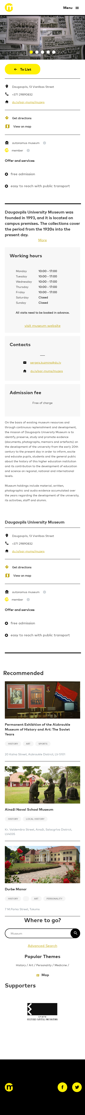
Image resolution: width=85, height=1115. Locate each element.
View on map (22, 126)
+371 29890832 (22, 94)
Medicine (61, 965)
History (21, 965)
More (42, 239)
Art (31, 965)
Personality (44, 965)
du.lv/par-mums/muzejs (28, 102)
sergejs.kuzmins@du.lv (45, 362)
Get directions (21, 118)
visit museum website (43, 325)
